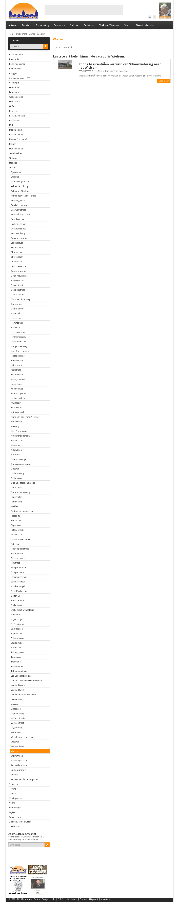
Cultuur (74, 25)
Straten (32, 33)
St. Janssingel (17, 619)
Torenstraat (16, 657)
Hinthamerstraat (19, 341)
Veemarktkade (18, 685)
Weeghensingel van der (22, 737)
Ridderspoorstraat (20, 548)
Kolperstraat (17, 374)
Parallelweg (16, 501)
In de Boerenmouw (20, 351)
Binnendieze (15, 68)
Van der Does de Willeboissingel (26, 680)
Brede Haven (17, 242)
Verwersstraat (17, 699)
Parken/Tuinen (16, 134)
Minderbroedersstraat (21, 435)
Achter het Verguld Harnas (23, 195)
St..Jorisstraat (17, 628)
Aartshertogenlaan (20, 181)
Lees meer (164, 81)
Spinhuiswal (16, 614)
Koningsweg (16, 384)
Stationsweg (16, 642)
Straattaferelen (145, 25)
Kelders (12, 111)
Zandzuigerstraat (19, 760)
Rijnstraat (15, 562)
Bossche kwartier (19, 238)
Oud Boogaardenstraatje (23, 482)
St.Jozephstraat (18, 638)
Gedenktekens (16, 96)
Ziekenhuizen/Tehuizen (20, 821)
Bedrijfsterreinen (17, 64)
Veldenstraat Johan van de (23, 694)
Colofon (61, 899)
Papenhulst (16, 497)
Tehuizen (13, 784)
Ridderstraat (17, 553)
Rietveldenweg (18, 558)
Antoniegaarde (18, 200)
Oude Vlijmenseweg (20, 492)
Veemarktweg (17, 690)
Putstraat (15, 544)
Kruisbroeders (18, 398)
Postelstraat (16, 534)
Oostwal (15, 468)
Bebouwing (42, 25)
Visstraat (15, 704)
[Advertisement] (84, 10)
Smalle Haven (17, 600)
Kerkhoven (14, 120)
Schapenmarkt (18, 572)
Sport (127, 25)
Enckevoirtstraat (18, 280)
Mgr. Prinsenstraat (19, 431)
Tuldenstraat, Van (19, 671)
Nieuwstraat (16, 449)
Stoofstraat (16, 647)
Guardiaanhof (17, 308)
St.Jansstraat (17, 633)
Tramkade (16, 661)
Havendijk (15, 313)
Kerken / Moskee (17, 115)
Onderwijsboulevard (21, 464)
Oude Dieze (16, 487)
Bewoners (59, 25)
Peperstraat (16, 525)
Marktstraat (16, 421)
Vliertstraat (16, 708)
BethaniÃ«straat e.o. (20, 214)
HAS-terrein (14, 101)
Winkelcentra (15, 817)
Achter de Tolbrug (19, 186)
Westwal (15, 176)
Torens (12, 788)
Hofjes (12, 106)
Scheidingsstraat (19, 577)
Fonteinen (14, 92)
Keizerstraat (16, 365)
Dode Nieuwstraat (19, 275)
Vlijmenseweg (17, 713)
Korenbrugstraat (19, 393)
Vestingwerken (16, 798)
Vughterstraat (17, 722)
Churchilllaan (17, 257)
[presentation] (28, 853)
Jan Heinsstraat (18, 355)
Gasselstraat (17, 285)
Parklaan (15, 506)
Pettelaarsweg (17, 529)
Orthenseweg (17, 473)
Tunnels (13, 793)
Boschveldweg (18, 233)
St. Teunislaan (17, 624)
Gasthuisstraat (18, 289)
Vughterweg (16, 727)
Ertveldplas (14, 87)
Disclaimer (72, 899)
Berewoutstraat (18, 209)
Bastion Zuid (15, 59)
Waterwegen (15, 807)
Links (53, 899)
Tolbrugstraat (17, 652)
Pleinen (12, 144)
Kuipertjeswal (17, 412)
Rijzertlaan (16, 172)
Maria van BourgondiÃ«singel (25, 417)
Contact (83, 899)
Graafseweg (16, 304)
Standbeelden (16, 153)
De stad (26, 25)
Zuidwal (14, 774)
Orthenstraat (17, 478)
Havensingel (17, 318)
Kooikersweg (17, 388)
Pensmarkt (16, 520)
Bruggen (13, 73)
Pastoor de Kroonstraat (22, 511)
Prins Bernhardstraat (21, 539)
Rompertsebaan (18, 567)
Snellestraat (16, 605)
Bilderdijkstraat (18, 224)
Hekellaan (15, 327)
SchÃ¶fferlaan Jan (19, 591)
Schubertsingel (18, 586)
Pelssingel (15, 515)
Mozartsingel (17, 445)
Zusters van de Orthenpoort (24, 779)
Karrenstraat (17, 360)
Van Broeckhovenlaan (21, 675)
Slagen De (15, 595)
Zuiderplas (14, 826)
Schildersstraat (18, 581)
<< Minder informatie (63, 47)
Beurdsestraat (18, 219)
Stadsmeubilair (16, 148)
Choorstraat (17, 252)
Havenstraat (17, 322)
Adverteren (106, 899)
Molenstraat (16, 440)
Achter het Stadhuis (20, 191)
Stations (13, 158)
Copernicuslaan (18, 271)
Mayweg (15, 426)
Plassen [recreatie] (18, 139)
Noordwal (16, 454)
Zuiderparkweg (18, 770)
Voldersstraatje (18, 718)
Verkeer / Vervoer (109, 25)
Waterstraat (16, 732)
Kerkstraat (16, 369)
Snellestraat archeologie (22, 610)
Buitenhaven (17, 247)
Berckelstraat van (19, 205)
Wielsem (41, 33)
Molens (12, 125)
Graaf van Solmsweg (20, 299)
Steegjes (13, 162)
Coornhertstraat (18, 266)
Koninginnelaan (18, 379)
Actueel (12, 25)
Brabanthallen (16, 54)
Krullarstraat (17, 407)
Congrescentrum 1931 (19, 78)
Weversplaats (17, 746)
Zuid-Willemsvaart (19, 765)
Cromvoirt (14, 82)
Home (12, 33)
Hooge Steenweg (19, 346)
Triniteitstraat (17, 666)
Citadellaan (16, 261)
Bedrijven (89, 25)
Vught (12, 802)
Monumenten (15, 129)
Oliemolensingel (18, 459)
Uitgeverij (93, 899)
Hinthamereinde (18, 337)
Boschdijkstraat (18, 228)
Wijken (12, 812)
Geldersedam (17, 294)
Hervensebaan (18, 332)
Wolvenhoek (17, 755)
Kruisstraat (16, 402)
